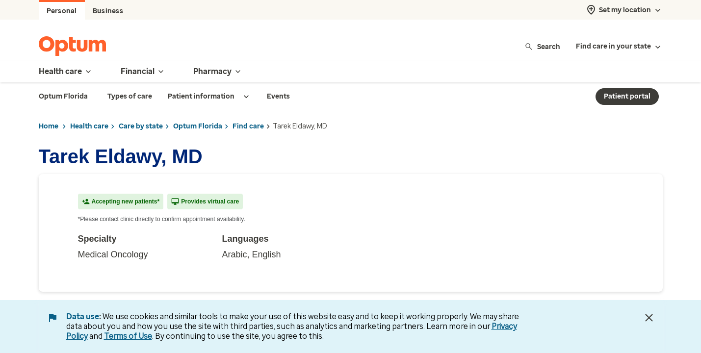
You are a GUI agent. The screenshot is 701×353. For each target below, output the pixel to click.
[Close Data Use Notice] (649, 318)
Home (48, 126)
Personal (62, 11)
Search (542, 46)
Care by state (141, 126)
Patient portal (627, 96)
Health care (89, 126)
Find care (248, 126)
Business (108, 11)
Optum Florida (197, 126)
